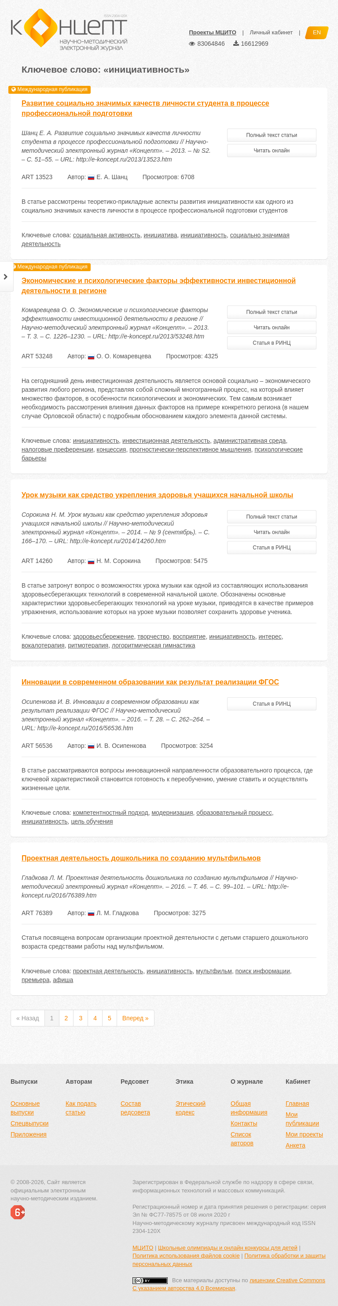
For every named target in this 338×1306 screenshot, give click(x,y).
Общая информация (249, 1108)
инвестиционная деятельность (166, 440)
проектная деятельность (108, 971)
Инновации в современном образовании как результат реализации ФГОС (150, 682)
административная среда (249, 440)
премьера (35, 979)
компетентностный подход (110, 812)
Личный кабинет (271, 32)
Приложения (29, 1134)
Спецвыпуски (29, 1123)
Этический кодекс (191, 1108)
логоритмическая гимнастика (153, 645)
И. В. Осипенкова (117, 745)
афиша (63, 979)
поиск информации (262, 971)
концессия (111, 449)
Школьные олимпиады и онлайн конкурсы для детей (228, 1247)
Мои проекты (304, 1134)
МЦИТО (142, 1247)
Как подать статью (81, 1108)
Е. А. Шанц (108, 176)
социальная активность (106, 235)
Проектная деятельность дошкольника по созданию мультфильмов (141, 858)
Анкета (295, 1145)
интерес (270, 636)
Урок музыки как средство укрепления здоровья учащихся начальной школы (157, 495)
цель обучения (92, 821)
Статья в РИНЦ (271, 343)
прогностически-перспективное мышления (190, 449)
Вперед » (135, 1018)
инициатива (160, 235)
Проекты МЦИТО (212, 32)
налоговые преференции (57, 449)
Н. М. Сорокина (114, 560)
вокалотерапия (43, 645)
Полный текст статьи (271, 135)
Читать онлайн (272, 150)
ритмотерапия (88, 645)
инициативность (203, 235)
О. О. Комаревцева (119, 356)
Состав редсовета (135, 1108)
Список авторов (242, 1139)
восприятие (189, 636)
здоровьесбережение (103, 636)
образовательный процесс (234, 812)
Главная (297, 1103)
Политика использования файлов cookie (186, 1255)
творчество (153, 636)
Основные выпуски (25, 1108)
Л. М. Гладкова (113, 912)
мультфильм (214, 971)
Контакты (244, 1123)
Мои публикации (302, 1119)
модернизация (172, 812)
